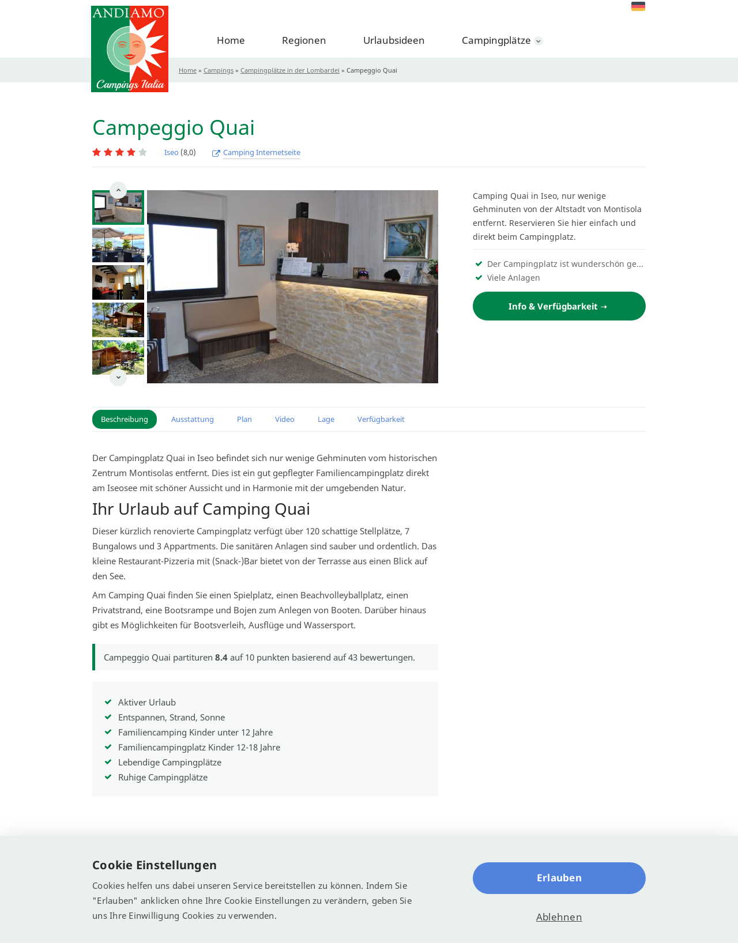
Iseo (171, 152)
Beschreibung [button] (124, 419)
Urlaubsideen (394, 40)
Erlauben (559, 877)
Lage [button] (326, 419)
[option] (118, 207)
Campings (219, 70)
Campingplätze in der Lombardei (290, 70)
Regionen (304, 40)
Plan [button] (244, 419)
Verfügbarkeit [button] (381, 419)
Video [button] (285, 419)
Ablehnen (559, 916)
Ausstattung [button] (192, 419)
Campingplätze (496, 40)
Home (231, 40)
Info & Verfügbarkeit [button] (553, 306)
